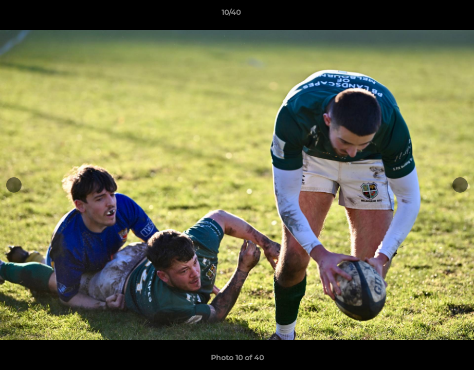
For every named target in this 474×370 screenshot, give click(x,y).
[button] (431, 15)
